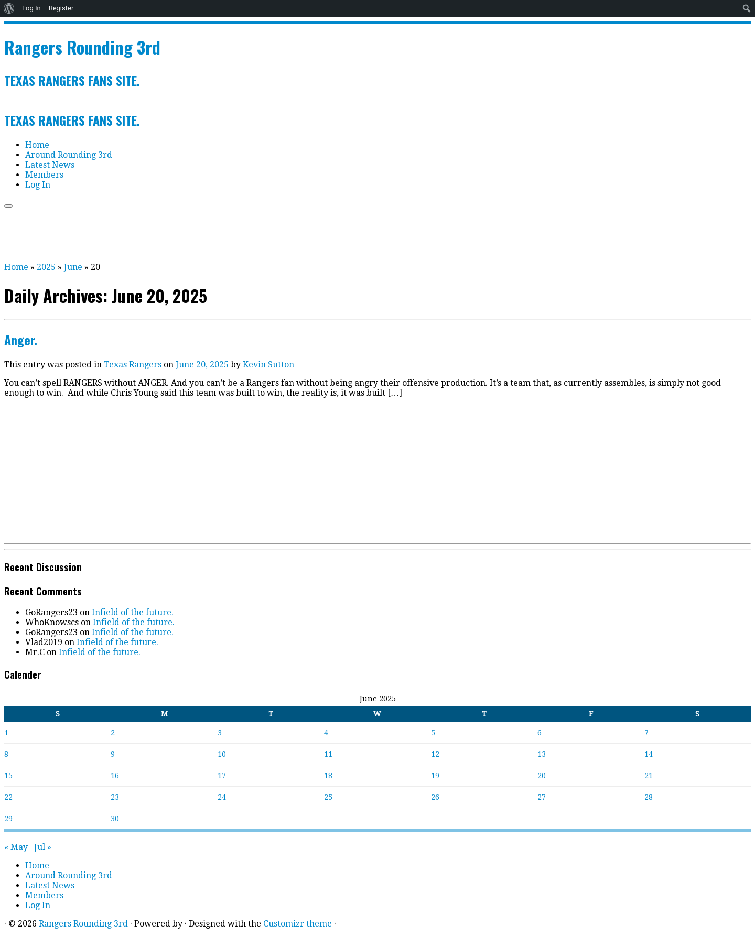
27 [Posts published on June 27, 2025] (541, 797)
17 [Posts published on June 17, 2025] (222, 775)
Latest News (49, 165)
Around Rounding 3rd (68, 155)
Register (61, 8)
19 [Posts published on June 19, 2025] (435, 775)
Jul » (42, 847)
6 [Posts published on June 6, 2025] (539, 732)
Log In (31, 8)
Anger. (20, 339)
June (73, 267)
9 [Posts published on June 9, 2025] (113, 754)
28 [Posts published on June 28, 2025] (648, 797)
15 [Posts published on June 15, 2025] (8, 775)
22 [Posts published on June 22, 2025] (8, 797)
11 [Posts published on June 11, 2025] (328, 754)
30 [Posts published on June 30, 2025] (115, 818)
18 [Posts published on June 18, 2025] (328, 775)
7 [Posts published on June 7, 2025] (646, 732)
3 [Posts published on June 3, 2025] (220, 732)
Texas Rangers (134, 364)
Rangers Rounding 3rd (82, 47)
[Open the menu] (8, 206)
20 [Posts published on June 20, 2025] (541, 775)
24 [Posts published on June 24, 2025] (222, 797)
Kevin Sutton (268, 364)
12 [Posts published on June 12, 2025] (435, 754)
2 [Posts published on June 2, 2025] (113, 732)
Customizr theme (297, 924)
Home (37, 145)
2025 (46, 267)
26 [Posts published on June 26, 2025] (435, 797)
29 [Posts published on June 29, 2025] (8, 818)
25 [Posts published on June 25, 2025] (328, 797)
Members (44, 175)
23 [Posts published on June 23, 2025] (115, 797)
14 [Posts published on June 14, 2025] (648, 754)
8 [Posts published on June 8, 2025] (6, 754)
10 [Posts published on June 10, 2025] (222, 754)
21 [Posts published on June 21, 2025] (648, 775)
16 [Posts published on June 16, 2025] (115, 775)
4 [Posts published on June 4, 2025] (326, 732)
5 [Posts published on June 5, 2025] (433, 732)
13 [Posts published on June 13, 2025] (541, 754)
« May (16, 847)
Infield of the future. (133, 612)
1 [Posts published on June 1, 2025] (6, 732)
